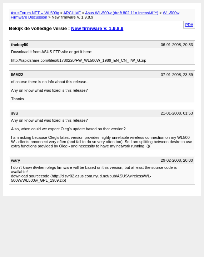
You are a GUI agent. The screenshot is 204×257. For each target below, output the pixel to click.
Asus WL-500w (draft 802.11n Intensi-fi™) (121, 13)
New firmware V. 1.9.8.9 (97, 28)
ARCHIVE (72, 13)
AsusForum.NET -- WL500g (35, 13)
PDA (189, 24)
